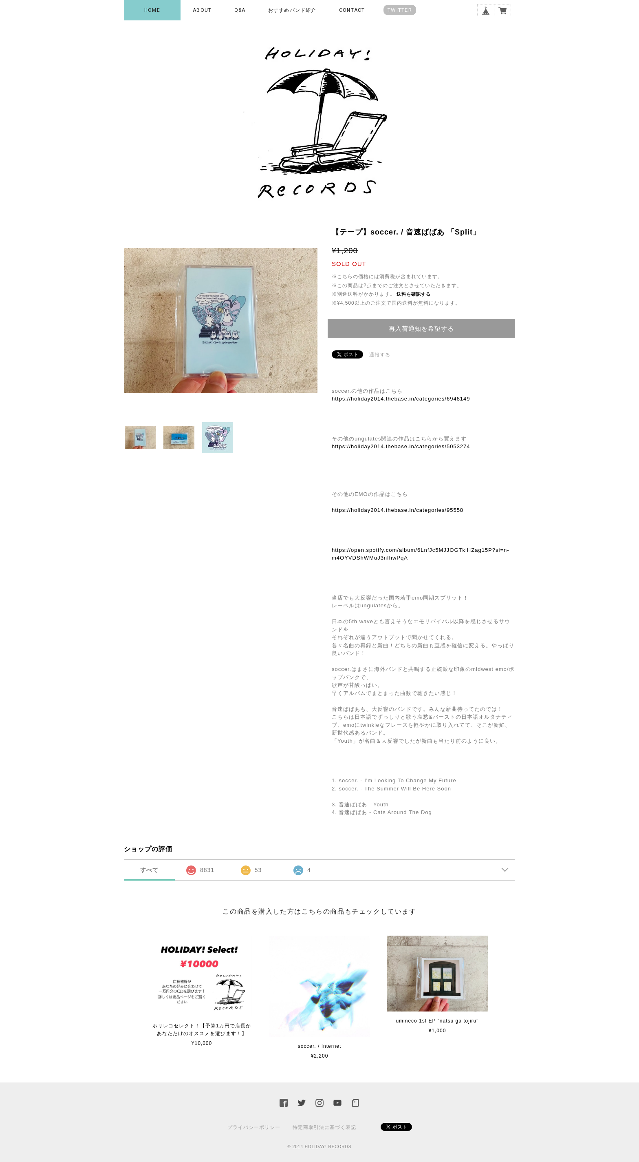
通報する (379, 355)
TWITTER (400, 10)
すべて (149, 870)
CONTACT (352, 10)
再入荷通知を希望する (421, 328)
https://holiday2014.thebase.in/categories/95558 (397, 510)
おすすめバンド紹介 (292, 10)
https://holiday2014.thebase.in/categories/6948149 (401, 399)
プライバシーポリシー (253, 1127)
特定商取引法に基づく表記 (324, 1127)
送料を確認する (414, 294)
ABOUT (202, 10)
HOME (152, 10)
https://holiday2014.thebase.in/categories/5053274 (401, 446)
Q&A (240, 10)
